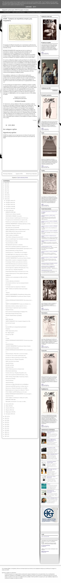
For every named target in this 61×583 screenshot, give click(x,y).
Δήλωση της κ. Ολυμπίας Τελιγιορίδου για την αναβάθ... (17, 388)
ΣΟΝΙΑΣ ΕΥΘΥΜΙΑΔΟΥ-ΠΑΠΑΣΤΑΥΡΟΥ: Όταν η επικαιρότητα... (19, 349)
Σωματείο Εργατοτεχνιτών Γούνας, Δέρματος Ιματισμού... (17, 273)
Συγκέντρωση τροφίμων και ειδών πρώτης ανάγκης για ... (17, 265)
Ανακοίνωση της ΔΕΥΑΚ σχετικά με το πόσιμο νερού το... (17, 386)
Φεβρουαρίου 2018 (10, 411)
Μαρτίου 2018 (9, 409)
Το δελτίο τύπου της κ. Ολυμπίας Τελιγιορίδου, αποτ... (16, 372)
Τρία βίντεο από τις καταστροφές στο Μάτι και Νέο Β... (17, 277)
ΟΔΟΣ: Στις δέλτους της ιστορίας (12, 361)
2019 (6, 196)
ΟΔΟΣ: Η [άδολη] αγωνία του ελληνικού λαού (15, 368)
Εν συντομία (8, 284)
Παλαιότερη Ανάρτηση (31, 173)
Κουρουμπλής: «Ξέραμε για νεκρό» (13, 225)
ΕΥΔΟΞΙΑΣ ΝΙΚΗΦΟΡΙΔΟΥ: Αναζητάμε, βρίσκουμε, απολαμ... (18, 223)
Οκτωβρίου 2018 (9, 204)
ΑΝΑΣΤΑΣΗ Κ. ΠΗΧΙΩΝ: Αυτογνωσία (14, 216)
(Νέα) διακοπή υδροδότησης (11, 370)
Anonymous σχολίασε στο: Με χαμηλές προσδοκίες (49, 263)
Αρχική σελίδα (19, 173)
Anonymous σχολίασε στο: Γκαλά (46, 246)
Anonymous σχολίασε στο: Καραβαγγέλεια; (48, 266)
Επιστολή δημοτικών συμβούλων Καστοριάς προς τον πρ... (17, 267)
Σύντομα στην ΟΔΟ (9, 334)
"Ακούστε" (8, 292)
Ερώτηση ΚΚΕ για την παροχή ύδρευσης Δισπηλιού (16, 326)
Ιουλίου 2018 (8, 210)
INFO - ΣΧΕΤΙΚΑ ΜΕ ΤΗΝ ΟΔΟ (19, 12)
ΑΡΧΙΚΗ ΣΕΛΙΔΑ (7, 12)
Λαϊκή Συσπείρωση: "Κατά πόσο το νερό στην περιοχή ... (17, 353)
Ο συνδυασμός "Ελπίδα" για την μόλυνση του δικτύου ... (17, 261)
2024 (6, 187)
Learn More (29, 6)
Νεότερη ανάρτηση (7, 173)
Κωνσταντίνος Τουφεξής (10, 378)
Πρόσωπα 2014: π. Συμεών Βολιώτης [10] (51, 477)
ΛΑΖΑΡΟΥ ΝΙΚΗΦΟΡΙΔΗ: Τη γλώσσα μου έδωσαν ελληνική (18, 258)
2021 (6, 192)
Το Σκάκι (7, 338)
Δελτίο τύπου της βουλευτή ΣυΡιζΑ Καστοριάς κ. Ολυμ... (17, 374)
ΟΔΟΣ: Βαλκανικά (9, 319)
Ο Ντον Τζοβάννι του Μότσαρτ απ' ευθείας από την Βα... (17, 397)
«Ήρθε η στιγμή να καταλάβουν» (12, 235)
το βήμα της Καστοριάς (44, 53)
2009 (6, 432)
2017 (6, 416)
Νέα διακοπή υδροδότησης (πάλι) (12, 347)
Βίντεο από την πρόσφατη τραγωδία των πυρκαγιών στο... (17, 246)
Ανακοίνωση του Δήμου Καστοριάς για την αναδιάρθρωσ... (17, 384)
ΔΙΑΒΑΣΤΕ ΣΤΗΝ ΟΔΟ (10, 212)
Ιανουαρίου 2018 (9, 413)
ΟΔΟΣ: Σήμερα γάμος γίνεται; (12, 330)
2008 (6, 434)
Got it (34, 6)
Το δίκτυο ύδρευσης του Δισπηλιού (12, 281)
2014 (6, 422)
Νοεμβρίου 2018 (9, 202)
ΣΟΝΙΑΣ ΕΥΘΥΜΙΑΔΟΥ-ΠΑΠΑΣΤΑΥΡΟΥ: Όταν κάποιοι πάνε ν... (19, 300)
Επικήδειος (8, 328)
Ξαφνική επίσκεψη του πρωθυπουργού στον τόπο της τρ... (17, 217)
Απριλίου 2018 (9, 407)
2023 (6, 189)
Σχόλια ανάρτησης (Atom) (22, 177)
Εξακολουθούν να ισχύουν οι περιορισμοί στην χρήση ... (17, 260)
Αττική (7, 279)
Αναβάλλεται (8, 275)
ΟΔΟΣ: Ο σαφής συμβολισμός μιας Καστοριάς (52, 469)
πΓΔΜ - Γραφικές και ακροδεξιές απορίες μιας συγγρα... (17, 288)
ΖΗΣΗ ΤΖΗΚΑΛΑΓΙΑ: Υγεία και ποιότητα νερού (15, 231)
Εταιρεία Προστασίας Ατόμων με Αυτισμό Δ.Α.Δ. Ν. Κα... (17, 271)
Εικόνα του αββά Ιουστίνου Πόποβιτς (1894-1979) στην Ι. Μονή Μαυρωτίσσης (51, 440)
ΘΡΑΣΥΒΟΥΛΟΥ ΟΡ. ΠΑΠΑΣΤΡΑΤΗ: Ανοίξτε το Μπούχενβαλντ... (51, 491)
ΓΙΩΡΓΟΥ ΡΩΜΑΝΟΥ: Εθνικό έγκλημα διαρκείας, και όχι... (18, 229)
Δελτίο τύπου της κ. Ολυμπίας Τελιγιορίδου (14, 269)
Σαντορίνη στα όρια (9, 367)
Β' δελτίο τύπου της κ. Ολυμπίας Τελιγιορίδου (15, 359)
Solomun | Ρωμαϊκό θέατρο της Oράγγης (14, 315)
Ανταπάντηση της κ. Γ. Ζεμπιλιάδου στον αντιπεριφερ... (17, 252)
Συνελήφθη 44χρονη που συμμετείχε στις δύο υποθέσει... (17, 254)
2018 (6, 198)
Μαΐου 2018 (8, 405)
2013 (6, 424)
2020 (6, 194)
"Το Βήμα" (35, 120)
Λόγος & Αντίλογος (9, 309)
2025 (6, 185)
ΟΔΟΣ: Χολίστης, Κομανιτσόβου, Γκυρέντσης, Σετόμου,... (17, 376)
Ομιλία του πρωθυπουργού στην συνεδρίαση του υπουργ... (17, 238)
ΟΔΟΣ (42, 52)
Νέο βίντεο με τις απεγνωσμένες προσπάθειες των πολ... (17, 221)
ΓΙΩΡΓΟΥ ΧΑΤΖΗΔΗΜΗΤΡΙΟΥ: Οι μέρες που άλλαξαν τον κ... (18, 303)
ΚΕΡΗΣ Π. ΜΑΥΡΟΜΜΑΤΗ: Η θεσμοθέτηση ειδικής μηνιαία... (18, 294)
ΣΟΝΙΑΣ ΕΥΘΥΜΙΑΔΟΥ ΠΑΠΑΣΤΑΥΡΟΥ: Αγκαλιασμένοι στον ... (19, 248)
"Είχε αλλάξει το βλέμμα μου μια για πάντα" (14, 237)
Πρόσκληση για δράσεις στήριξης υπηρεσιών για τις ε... (17, 305)
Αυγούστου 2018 (9, 208)
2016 (6, 418)
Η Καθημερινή (43, 546)
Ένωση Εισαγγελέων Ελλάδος (11, 240)
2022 (6, 191)
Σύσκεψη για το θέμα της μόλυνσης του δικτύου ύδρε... (16, 357)
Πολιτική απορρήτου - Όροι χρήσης (34, 12)
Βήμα (34, 46)
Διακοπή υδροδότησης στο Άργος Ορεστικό (14, 250)
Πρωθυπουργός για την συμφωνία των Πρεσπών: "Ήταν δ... (17, 390)
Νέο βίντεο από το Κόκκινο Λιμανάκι (13, 214)
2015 (6, 420)
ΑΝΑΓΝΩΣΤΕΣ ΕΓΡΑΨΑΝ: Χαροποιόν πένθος (51, 462)
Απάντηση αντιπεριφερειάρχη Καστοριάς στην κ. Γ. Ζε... (17, 256)
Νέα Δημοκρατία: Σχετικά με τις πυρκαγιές (14, 244)
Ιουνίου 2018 (8, 404)
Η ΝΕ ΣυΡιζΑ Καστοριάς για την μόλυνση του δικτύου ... (17, 263)
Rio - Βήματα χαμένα (10, 332)
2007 (6, 436)
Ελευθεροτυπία (43, 552)
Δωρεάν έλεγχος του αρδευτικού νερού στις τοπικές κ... (16, 307)
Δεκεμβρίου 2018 (9, 200)
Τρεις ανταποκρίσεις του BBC (12, 242)
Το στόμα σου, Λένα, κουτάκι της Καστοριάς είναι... (16, 355)
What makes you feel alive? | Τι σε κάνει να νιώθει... (16, 401)
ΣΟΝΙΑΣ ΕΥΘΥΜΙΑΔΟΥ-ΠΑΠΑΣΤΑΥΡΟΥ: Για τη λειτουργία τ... (19, 393)
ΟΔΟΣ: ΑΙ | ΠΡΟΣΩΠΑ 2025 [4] (52, 454)
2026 (6, 183)
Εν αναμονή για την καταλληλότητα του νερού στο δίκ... (17, 219)
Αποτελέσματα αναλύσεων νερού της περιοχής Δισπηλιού (17, 282)
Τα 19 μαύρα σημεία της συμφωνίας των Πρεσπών (16, 286)
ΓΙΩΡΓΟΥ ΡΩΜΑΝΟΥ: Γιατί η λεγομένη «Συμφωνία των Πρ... (18, 321)
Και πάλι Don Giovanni (10, 323)
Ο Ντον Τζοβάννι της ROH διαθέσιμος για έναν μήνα (16, 391)
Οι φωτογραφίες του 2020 (51, 447)
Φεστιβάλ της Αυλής (10, 365)
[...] (6, 290)
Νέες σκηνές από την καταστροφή (12, 227)
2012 (6, 426)
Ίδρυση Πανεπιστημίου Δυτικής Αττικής (14, 313)
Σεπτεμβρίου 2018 (9, 206)
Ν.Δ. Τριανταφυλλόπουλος (45, 545)
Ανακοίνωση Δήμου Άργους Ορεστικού (13, 233)
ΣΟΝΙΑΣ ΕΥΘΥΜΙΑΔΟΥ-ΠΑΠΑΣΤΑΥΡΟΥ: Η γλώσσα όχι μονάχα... (19, 340)
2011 (6, 428)
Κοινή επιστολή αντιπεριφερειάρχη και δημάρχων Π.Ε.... (17, 311)
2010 (6, 430)
